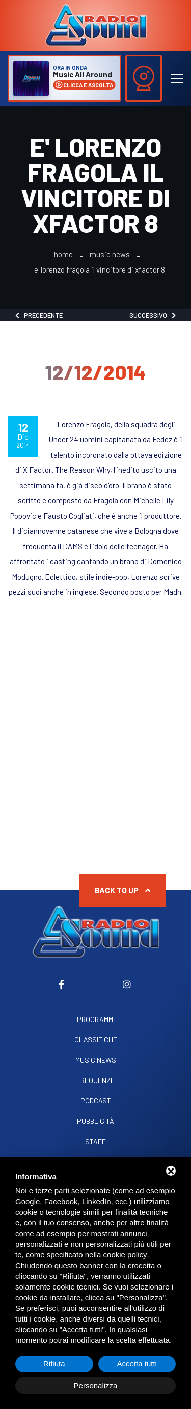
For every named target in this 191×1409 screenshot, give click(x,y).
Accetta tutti (137, 1363)
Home (63, 254)
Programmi (96, 1019)
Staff (95, 1141)
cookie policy (125, 1254)
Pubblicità (95, 1121)
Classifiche (95, 1039)
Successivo (152, 315)
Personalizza (96, 1385)
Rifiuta (54, 1363)
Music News (110, 254)
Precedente (39, 315)
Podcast (95, 1100)
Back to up (122, 890)
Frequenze (95, 1080)
